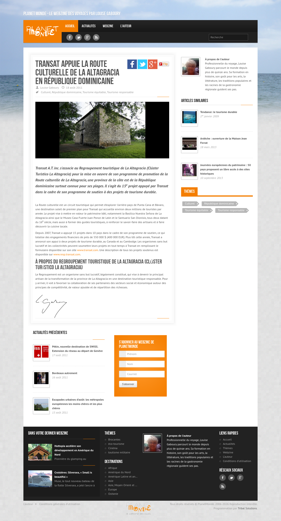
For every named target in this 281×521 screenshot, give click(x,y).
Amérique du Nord (119, 472)
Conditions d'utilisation (237, 461)
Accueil (70, 26)
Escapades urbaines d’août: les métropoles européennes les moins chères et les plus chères (78, 404)
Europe (112, 489)
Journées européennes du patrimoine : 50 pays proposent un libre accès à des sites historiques (225, 169)
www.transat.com (87, 250)
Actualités (89, 26)
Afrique (112, 468)
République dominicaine (66, 92)
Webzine (108, 26)
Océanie (113, 493)
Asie (110, 481)
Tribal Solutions (247, 508)
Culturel (46, 92)
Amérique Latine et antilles (123, 476)
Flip (163, 64)
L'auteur (125, 26)
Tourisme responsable (120, 92)
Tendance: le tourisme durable (218, 112)
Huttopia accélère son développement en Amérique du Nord (73, 450)
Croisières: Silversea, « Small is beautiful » (73, 474)
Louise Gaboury (42, 31)
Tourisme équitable (94, 92)
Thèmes (189, 191)
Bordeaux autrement (64, 373)
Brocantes (114, 439)
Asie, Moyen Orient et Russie (123, 485)
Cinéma (112, 448)
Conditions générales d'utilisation (59, 504)
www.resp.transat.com (67, 254)
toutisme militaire (119, 452)
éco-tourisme (116, 444)
